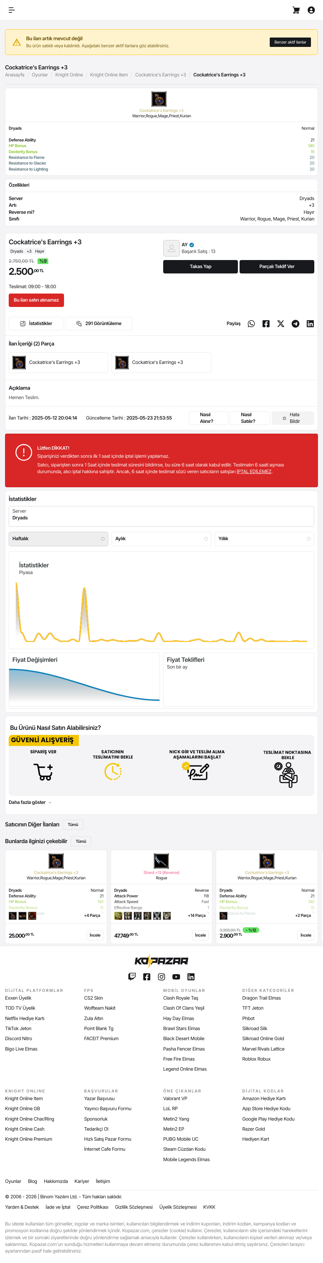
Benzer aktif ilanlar (290, 42)
